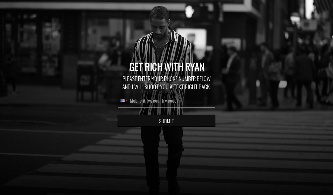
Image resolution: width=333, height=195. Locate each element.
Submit (166, 121)
